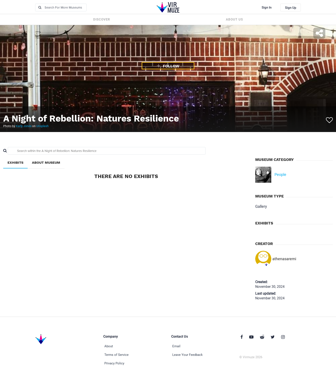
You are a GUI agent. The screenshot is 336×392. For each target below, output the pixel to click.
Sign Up (290, 8)
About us (234, 19)
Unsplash (42, 126)
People (280, 174)
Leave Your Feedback (187, 355)
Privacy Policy (114, 363)
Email (176, 346)
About (108, 346)
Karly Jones (24, 126)
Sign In (267, 7)
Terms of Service (116, 355)
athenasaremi (284, 259)
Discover (101, 19)
